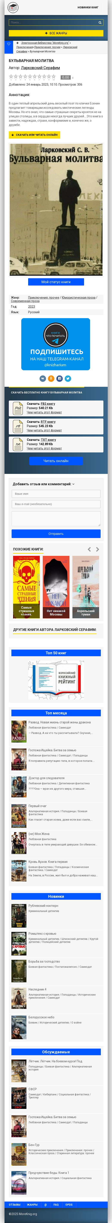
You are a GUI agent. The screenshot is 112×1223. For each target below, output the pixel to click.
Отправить (56, 533)
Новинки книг (88, 7)
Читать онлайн (56, 461)
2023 (31, 306)
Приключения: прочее (43, 297)
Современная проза (25, 301)
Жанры (32, 1204)
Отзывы (14, 1204)
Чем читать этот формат (44, 412)
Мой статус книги (56, 282)
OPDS (68, 1204)
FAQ (56, 1204)
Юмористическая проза (78, 297)
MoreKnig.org (37, 7)
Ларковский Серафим (40, 67)
